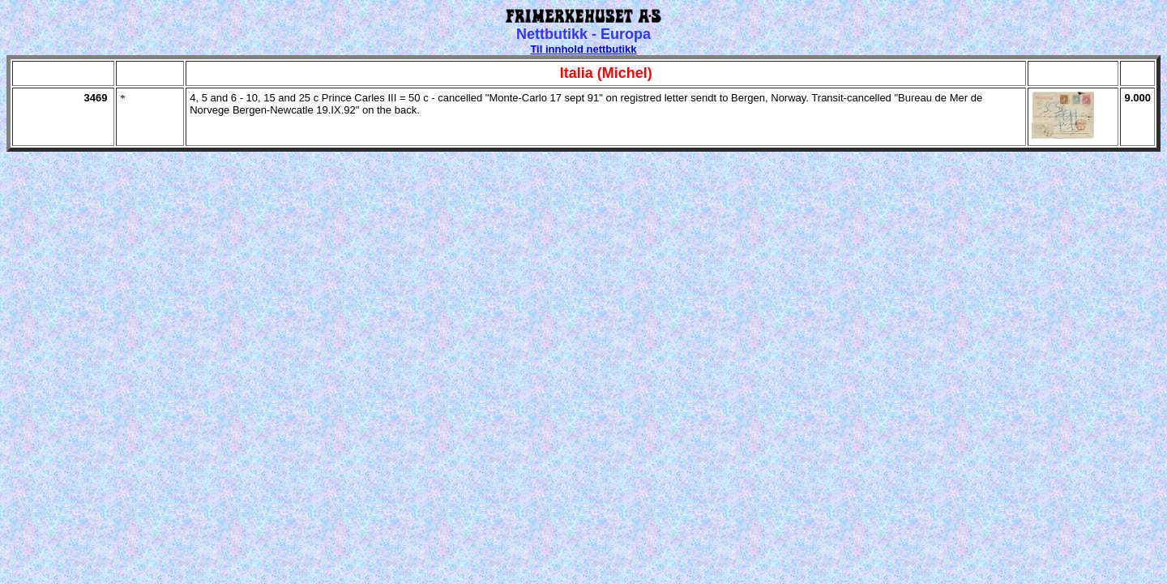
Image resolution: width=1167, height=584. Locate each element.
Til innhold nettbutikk (583, 49)
